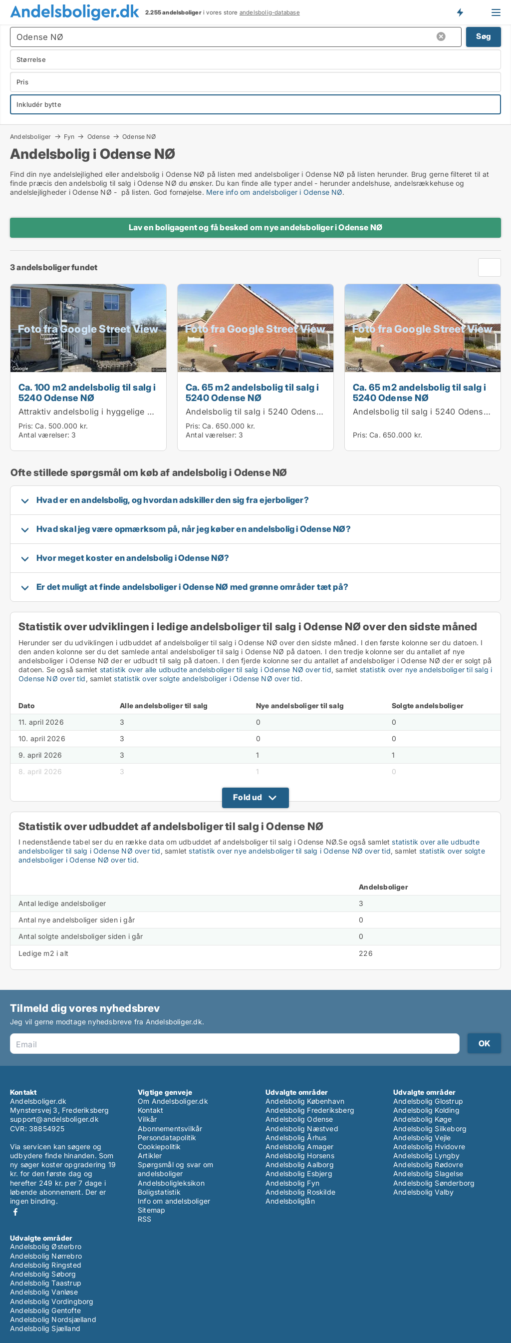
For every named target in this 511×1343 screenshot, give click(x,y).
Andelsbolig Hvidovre (429, 1146)
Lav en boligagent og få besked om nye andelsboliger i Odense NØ (256, 227)
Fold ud (247, 797)
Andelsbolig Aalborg (299, 1164)
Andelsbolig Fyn (292, 1183)
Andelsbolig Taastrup (45, 1283)
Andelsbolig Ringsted (45, 1265)
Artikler (150, 1155)
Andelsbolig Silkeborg (430, 1128)
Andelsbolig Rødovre (428, 1164)
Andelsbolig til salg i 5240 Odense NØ (260, 412)
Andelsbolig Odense (299, 1119)
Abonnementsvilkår (170, 1128)
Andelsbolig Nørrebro (46, 1256)
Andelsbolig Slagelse (428, 1173)
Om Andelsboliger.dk (173, 1101)
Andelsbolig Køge (422, 1119)
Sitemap (151, 1210)
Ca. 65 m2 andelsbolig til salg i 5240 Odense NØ (252, 392)
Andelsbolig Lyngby (426, 1155)
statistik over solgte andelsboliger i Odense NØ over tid (207, 678)
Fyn (69, 136)
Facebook (15, 1212)
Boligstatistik (159, 1192)
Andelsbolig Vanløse (44, 1292)
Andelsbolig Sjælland (45, 1328)
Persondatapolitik (167, 1137)
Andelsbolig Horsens (299, 1155)
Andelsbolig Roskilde (300, 1192)
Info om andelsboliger (174, 1201)
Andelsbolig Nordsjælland (53, 1319)
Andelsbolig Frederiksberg (309, 1110)
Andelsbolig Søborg (43, 1274)
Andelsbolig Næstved (301, 1128)
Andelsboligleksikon (171, 1183)
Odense (98, 136)
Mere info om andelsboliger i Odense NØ (274, 192)
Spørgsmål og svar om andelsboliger (175, 1169)
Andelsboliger (30, 136)
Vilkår (147, 1119)
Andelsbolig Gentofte (45, 1310)
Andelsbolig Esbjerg (298, 1173)
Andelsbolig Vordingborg (52, 1301)
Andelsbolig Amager (299, 1146)
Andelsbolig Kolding (426, 1110)
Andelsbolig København (304, 1101)
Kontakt (150, 1110)
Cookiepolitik (159, 1146)
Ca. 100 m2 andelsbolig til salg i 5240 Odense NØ (87, 392)
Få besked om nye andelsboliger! (460, 12)
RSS (145, 1219)
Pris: (26, 426)
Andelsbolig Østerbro (45, 1246)
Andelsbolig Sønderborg (434, 1183)
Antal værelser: (43, 435)
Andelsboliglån (290, 1201)
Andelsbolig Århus (295, 1137)
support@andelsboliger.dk (54, 1119)
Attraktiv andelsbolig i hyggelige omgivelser (104, 412)
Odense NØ (139, 137)
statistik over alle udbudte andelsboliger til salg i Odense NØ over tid (215, 669)
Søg (483, 36)
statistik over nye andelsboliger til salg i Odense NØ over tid (289, 851)
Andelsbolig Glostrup (428, 1101)
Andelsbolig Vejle (422, 1137)
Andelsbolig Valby (423, 1192)
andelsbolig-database (270, 12)
